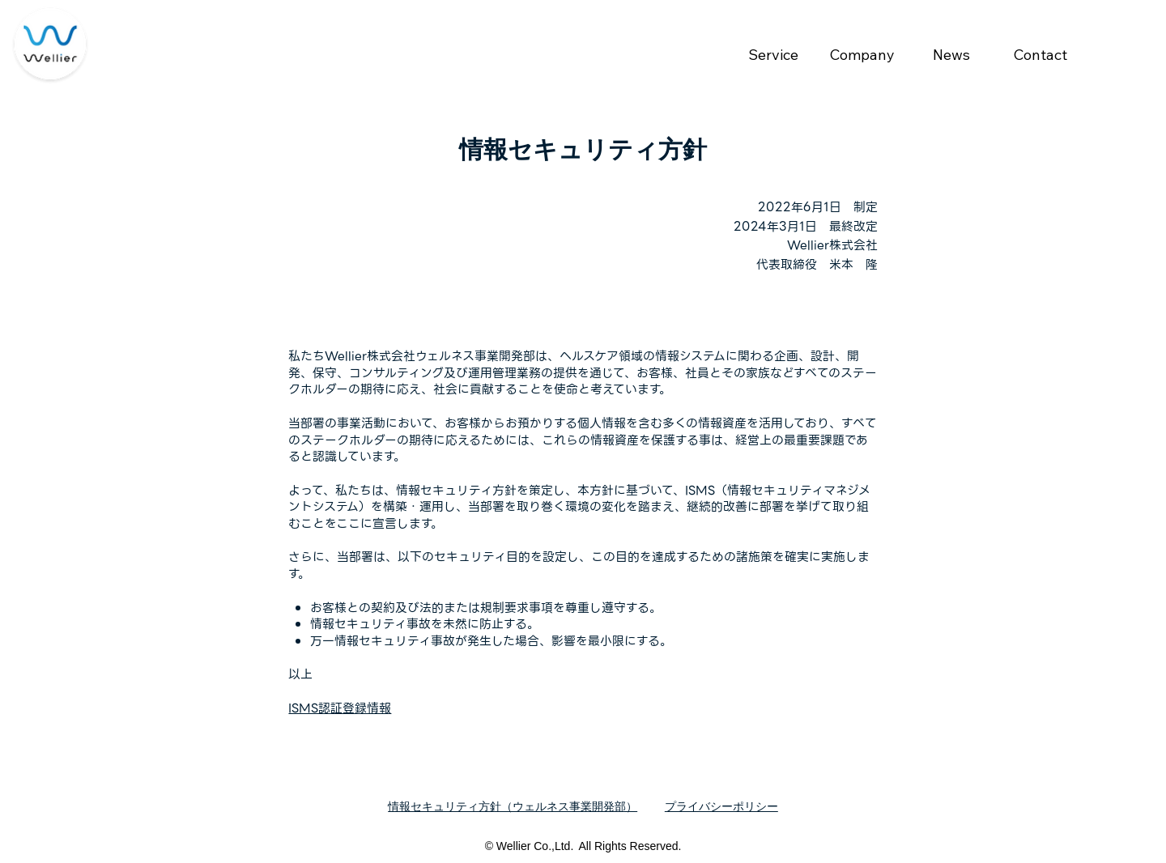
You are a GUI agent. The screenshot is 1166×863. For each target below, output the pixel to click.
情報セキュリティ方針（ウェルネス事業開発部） (512, 806)
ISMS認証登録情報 (339, 708)
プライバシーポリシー (721, 806)
